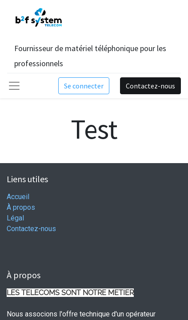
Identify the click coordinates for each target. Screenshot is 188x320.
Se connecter (84, 85)
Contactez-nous (150, 85)
